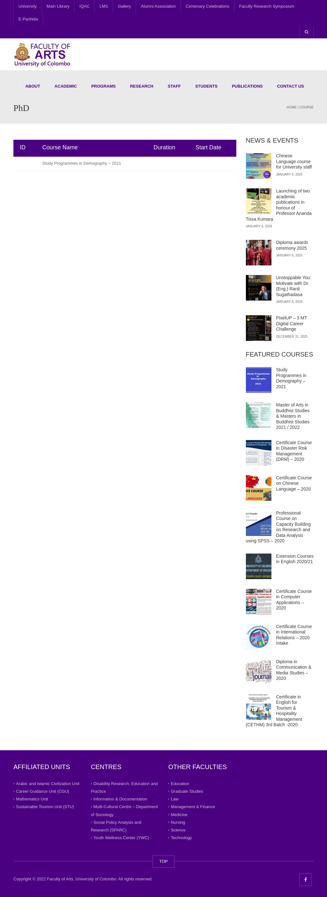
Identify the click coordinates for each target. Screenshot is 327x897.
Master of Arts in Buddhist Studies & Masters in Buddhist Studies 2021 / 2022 (293, 416)
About (32, 86)
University (28, 6)
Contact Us (290, 86)
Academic (66, 86)
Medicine (179, 814)
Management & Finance (193, 806)
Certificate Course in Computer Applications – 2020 (294, 600)
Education (180, 783)
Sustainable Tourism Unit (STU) (45, 806)
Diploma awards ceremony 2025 (292, 245)
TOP (163, 861)
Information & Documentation (120, 799)
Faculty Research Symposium (266, 6)
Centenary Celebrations (207, 6)
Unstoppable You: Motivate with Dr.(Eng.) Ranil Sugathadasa (293, 286)
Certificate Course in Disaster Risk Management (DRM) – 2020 (294, 451)
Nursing (178, 822)
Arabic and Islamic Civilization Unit (48, 783)
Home (292, 107)
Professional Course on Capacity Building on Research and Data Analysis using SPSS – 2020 (278, 527)
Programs (103, 86)
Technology (181, 837)
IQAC (85, 6)
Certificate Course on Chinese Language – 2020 (294, 483)
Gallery (124, 6)
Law (175, 799)
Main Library (58, 6)
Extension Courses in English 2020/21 (295, 559)
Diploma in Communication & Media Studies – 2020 (294, 670)
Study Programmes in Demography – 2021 (81, 163)
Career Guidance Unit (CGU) (42, 791)
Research (141, 86)
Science (178, 830)
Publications (247, 86)
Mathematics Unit (32, 799)
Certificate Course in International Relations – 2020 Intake (294, 635)
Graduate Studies (187, 791)
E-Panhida (28, 19)
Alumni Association (158, 6)
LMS (103, 6)
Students (206, 86)
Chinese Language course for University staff (294, 161)
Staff (174, 86)
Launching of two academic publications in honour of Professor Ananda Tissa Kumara (279, 205)
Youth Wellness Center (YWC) (121, 837)
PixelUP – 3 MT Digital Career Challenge (291, 323)
